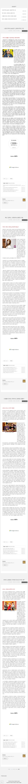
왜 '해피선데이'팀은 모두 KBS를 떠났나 (9, 747)
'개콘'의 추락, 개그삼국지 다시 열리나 (9, 191)
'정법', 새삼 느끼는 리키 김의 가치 (8, 549)
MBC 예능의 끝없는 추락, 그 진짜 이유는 (9, 745)
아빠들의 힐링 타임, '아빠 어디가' (8, 552)
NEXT (19, 769)
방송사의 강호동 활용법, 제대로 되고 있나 (9, 553)
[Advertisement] (14, 167)
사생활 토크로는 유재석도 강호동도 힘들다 (14, 398)
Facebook (14, 782)
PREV (9, 769)
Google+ (20, 782)
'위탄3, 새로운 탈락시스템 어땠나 (8, 548)
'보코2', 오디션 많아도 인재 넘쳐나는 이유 (9, 368)
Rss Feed (8, 782)
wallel (19, 781)
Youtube (17, 782)
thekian (4, 199)
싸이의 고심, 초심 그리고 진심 (7, 188)
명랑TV (7, 183)
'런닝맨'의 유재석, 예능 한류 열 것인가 (9, 369)
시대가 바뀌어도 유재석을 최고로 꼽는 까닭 (10, 187)
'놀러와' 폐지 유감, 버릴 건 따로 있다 (8, 744)
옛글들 (4, 183)
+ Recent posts (4, 775)
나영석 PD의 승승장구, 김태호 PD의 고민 (9, 10)
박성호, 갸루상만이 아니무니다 (8, 372)
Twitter (12, 782)
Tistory (13, 781)
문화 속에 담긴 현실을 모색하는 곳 (8, 200)
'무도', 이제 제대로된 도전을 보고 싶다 (9, 367)
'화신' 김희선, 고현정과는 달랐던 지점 (14, 217)
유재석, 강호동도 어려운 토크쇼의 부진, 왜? (14, 579)
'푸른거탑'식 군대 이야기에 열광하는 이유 (9, 371)
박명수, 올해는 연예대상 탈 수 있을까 (9, 743)
